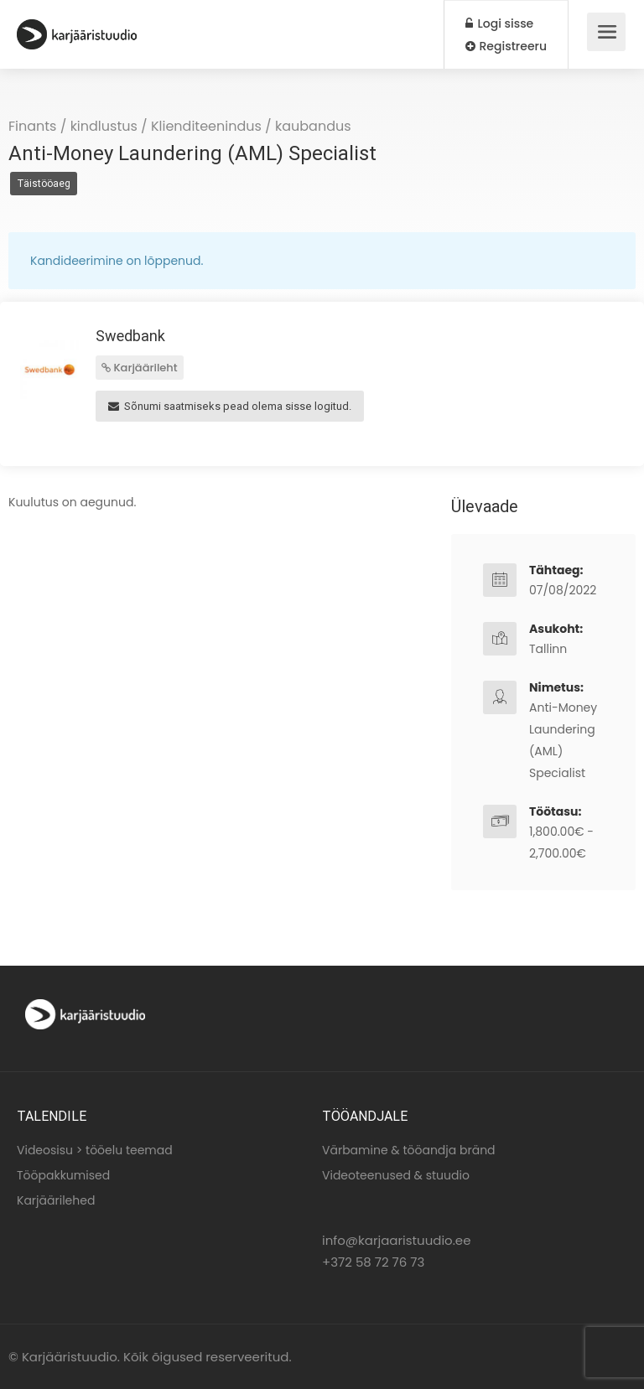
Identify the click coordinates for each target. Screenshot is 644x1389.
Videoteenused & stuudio (396, 1175)
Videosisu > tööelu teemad (95, 1150)
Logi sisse (499, 23)
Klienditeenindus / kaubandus (251, 126)
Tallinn (548, 648)
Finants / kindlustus (73, 126)
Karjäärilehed (56, 1200)
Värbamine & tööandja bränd (409, 1150)
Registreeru (506, 46)
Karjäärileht (139, 368)
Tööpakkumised (63, 1175)
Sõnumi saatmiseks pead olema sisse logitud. (229, 406)
